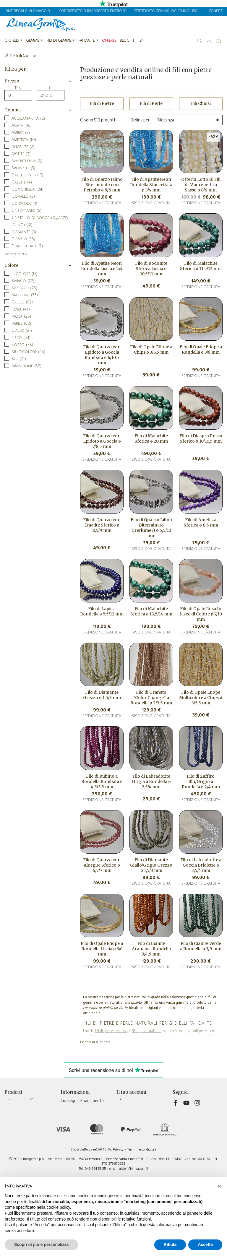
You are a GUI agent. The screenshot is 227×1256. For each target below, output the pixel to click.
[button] (219, 1186)
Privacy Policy (73, 1106)
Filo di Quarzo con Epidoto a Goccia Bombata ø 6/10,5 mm (102, 354)
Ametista (24, 140)
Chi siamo (69, 1125)
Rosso (22, 345)
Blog (65, 1156)
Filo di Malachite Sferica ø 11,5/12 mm (201, 266)
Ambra (21, 133)
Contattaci (70, 1143)
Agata (22, 126)
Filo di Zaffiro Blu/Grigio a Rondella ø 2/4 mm (201, 781)
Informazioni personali (136, 1100)
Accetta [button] (205, 1244)
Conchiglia (27, 189)
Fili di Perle (151, 103)
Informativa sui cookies (81, 1131)
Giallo (22, 331)
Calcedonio (27, 175)
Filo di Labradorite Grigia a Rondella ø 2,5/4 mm (151, 781)
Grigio (22, 302)
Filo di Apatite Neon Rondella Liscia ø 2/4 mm (102, 269)
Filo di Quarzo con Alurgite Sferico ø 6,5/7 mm (102, 865)
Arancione (26, 366)
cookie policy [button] (58, 1207)
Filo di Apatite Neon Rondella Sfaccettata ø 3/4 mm (151, 185)
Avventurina (27, 161)
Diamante (24, 232)
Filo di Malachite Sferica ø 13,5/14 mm (151, 611)
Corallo (23, 196)
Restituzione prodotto (137, 1106)
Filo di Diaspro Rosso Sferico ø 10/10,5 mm (200, 438)
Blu (19, 359)
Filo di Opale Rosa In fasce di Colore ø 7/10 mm (200, 614)
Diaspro (23, 239)
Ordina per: (140, 119)
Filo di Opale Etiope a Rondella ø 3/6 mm (201, 349)
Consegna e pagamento (82, 1100)
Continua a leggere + (96, 1042)
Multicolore (28, 352)
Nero (21, 338)
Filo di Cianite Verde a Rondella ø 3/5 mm (200, 946)
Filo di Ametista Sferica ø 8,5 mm (201, 522)
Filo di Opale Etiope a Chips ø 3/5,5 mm (151, 349)
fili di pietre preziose (111, 1030)
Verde (21, 323)
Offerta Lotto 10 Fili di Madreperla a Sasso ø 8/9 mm (200, 185)
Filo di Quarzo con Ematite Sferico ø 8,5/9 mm (102, 525)
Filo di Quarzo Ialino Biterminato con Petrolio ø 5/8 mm (102, 185)
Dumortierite (27, 246)
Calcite (22, 182)
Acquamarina (28, 118)
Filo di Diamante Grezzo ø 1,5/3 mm (102, 695)
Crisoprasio (26, 211)
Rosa (21, 309)
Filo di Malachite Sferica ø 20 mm (151, 438)
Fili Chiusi (201, 103)
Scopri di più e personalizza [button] (41, 1244)
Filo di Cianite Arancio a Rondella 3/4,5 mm (151, 949)
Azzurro (24, 288)
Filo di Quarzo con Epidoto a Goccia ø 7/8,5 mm (102, 441)
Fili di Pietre (102, 103)
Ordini (121, 1112)
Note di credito (130, 1119)
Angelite (23, 147)
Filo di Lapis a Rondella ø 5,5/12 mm (102, 611)
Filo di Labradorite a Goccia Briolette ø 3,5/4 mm (200, 865)
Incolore (25, 274)
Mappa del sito (74, 1150)
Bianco (23, 281)
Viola (21, 316)
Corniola (24, 204)
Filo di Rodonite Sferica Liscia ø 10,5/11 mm (151, 269)
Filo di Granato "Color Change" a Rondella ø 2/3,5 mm (151, 698)
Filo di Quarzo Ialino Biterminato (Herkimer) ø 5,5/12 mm (151, 527)
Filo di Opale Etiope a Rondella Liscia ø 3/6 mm (102, 949)
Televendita (72, 1137)
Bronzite (23, 168)
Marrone (25, 295)
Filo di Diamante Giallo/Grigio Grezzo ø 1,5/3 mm (151, 865)
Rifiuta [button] (170, 1244)
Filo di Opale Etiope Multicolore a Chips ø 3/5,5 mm (200, 698)
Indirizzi (123, 1125)
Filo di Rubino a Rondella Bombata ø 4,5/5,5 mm (102, 781)
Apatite (21, 154)
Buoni (121, 1131)
